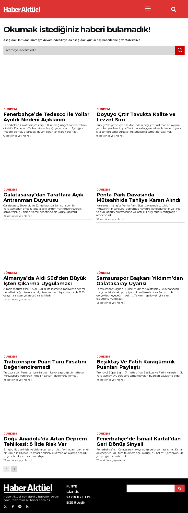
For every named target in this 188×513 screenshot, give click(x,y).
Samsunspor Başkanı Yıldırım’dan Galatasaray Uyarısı (139, 279)
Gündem (9, 108)
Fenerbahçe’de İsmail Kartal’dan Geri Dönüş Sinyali (138, 440)
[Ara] (180, 50)
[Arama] (180, 487)
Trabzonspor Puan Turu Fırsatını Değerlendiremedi (44, 363)
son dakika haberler (36, 495)
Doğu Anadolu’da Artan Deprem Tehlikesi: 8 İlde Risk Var (45, 440)
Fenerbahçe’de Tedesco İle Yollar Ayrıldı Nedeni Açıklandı (46, 116)
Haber (7, 495)
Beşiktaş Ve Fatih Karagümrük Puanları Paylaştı (135, 363)
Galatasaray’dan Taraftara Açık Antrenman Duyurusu (43, 196)
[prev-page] (6, 467)
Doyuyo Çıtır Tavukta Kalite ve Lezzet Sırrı (136, 116)
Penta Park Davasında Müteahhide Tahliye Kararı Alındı (138, 196)
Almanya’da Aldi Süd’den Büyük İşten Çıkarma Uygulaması (44, 279)
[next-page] (14, 467)
